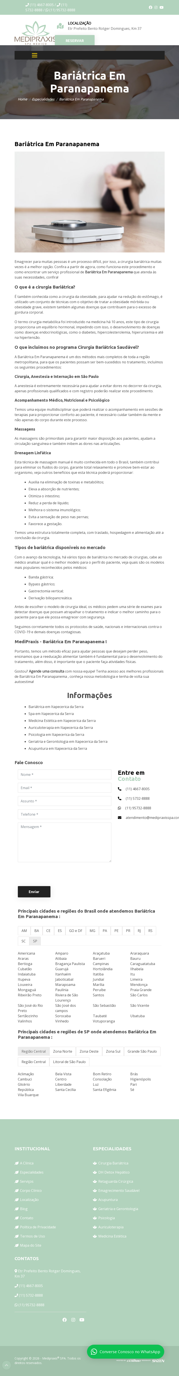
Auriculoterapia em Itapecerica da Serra (60, 727)
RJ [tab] (139, 930)
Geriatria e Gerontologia (118, 1208)
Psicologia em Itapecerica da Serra (56, 734)
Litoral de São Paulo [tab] (69, 1061)
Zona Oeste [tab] (89, 1051)
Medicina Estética (112, 1236)
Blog (24, 1208)
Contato (26, 1218)
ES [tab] (60, 930)
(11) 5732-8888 (31, 1295)
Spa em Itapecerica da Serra (51, 713)
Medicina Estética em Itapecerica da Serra (62, 720)
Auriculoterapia (111, 1227)
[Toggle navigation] (34, 55)
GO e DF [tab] (75, 930)
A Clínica (26, 1163)
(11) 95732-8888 (31, 1305)
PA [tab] (105, 930)
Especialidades (43, 99)
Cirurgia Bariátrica (113, 1163)
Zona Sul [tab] (113, 1051)
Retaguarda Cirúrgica (115, 1181)
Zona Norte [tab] (62, 1051)
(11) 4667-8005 (31, 1285)
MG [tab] (92, 930)
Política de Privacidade (38, 1227)
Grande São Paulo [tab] (142, 1051)
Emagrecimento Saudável (118, 1190)
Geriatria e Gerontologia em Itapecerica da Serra (67, 741)
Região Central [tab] (34, 1051)
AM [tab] (24, 930)
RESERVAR (75, 41)
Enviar (34, 892)
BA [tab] (36, 930)
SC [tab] (24, 941)
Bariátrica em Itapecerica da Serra (56, 706)
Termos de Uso (32, 1236)
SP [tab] (35, 941)
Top (6, 1365)
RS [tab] (150, 930)
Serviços (26, 1181)
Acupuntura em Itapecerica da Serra (57, 748)
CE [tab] (48, 930)
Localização (29, 1199)
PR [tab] (128, 930)
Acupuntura (108, 1199)
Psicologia (106, 1218)
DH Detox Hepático (114, 1172)
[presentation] (51, 874)
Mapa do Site (30, 1245)
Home (22, 99)
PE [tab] (116, 930)
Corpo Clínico (31, 1190)
